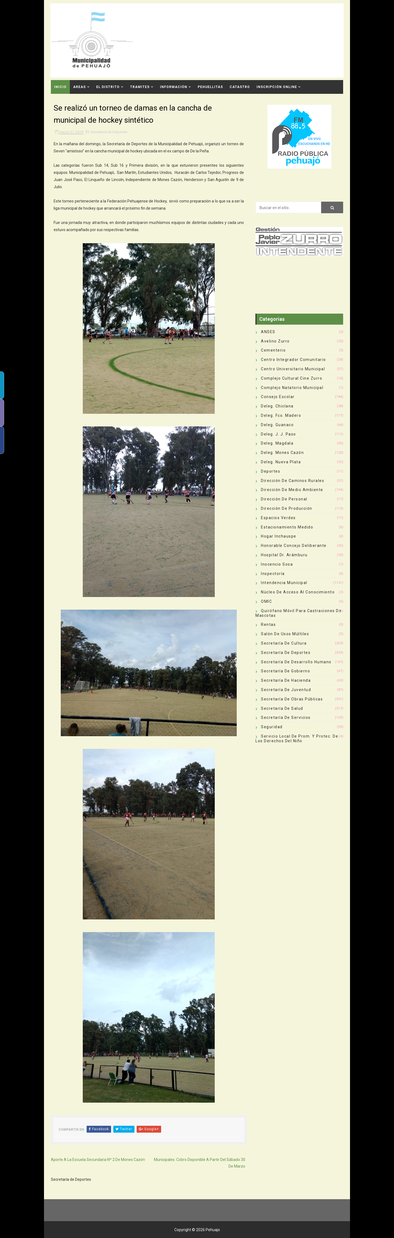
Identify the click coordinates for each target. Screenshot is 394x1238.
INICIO (60, 87)
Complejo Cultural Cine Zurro (291, 378)
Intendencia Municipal (284, 582)
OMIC (266, 601)
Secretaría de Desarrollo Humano (296, 662)
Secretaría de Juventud (286, 690)
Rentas (268, 624)
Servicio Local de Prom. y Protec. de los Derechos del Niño (296, 738)
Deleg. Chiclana (277, 406)
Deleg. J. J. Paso (278, 434)
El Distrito (108, 87)
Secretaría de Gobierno (285, 671)
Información (173, 87)
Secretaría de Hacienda (286, 680)
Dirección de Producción (286, 508)
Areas (79, 87)
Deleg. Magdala (277, 443)
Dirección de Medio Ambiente (292, 489)
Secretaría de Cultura (284, 643)
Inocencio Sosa (277, 564)
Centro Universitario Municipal (293, 369)
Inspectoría (273, 573)
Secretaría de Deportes (109, 132)
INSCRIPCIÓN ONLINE (277, 87)
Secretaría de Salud (282, 708)
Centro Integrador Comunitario (293, 359)
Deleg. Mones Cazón (282, 452)
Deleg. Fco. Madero (281, 415)
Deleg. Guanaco (277, 425)
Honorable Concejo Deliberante (294, 545)
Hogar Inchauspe (278, 536)
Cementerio (273, 350)
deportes (270, 471)
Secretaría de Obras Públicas (292, 699)
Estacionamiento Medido (287, 527)
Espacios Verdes (278, 518)
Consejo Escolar (278, 397)
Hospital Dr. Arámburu (284, 555)
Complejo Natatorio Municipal (292, 387)
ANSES (268, 332)
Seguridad (272, 727)
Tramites (140, 87)
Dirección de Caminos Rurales (292, 480)
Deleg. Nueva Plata (281, 462)
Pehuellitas (210, 87)
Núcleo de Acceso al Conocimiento (298, 592)
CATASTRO (240, 87)
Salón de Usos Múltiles (285, 634)
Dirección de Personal (284, 499)
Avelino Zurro (275, 341)
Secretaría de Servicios (286, 717)
